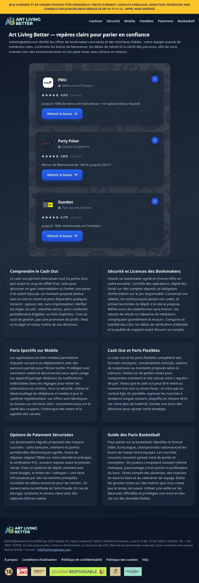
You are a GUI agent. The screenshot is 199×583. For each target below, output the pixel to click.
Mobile (129, 21)
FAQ (145, 560)
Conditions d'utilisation (39, 560)
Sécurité (113, 21)
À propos (11, 560)
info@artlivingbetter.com (54, 550)
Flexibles (146, 21)
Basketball (186, 21)
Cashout (95, 21)
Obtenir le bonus (62, 114)
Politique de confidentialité (81, 560)
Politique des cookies (122, 560)
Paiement (165, 21)
